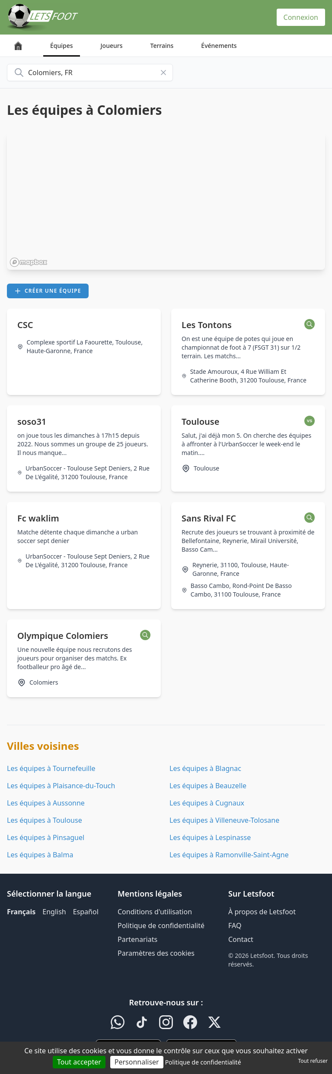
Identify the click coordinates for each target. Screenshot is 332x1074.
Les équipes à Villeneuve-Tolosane (224, 820)
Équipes (61, 45)
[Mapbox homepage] (29, 262)
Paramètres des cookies (156, 953)
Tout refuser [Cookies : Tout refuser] (313, 1061)
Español (86, 911)
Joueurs (112, 45)
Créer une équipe (47, 290)
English (54, 911)
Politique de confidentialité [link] (203, 1062)
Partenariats (137, 939)
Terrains (162, 45)
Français (21, 911)
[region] (166, 201)
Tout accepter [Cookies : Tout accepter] (79, 1062)
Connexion (301, 17)
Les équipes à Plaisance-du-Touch (61, 785)
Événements (218, 45)
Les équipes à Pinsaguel (45, 837)
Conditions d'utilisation (155, 911)
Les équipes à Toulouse (44, 820)
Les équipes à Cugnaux (206, 803)
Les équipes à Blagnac (205, 768)
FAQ (234, 925)
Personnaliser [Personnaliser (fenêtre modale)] (137, 1062)
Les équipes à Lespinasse (210, 837)
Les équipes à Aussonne (46, 803)
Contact (240, 939)
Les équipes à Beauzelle (207, 785)
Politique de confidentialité (161, 925)
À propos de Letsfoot (262, 911)
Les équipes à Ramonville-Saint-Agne (229, 854)
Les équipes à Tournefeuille (51, 768)
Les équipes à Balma (40, 854)
